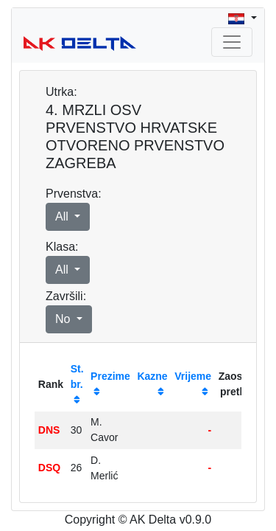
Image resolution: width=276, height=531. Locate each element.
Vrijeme (192, 376)
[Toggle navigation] (231, 42)
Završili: (66, 296)
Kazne (152, 376)
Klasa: (62, 246)
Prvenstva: (74, 193)
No (64, 319)
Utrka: (61, 92)
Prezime (110, 376)
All (63, 216)
